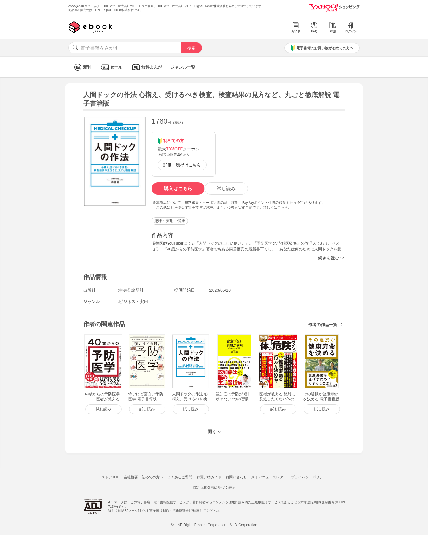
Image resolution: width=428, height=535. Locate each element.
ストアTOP (110, 477)
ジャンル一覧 (182, 67)
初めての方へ (152, 477)
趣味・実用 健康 (169, 220)
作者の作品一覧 (322, 324)
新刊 (82, 67)
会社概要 (131, 477)
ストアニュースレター (269, 477)
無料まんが (146, 67)
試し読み (226, 188)
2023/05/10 (220, 290)
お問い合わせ (236, 477)
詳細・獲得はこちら (182, 165)
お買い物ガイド (208, 477)
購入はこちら (178, 188)
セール (111, 67)
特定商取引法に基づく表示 (214, 487)
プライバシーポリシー (309, 477)
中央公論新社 (131, 290)
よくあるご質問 (179, 477)
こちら (282, 207)
